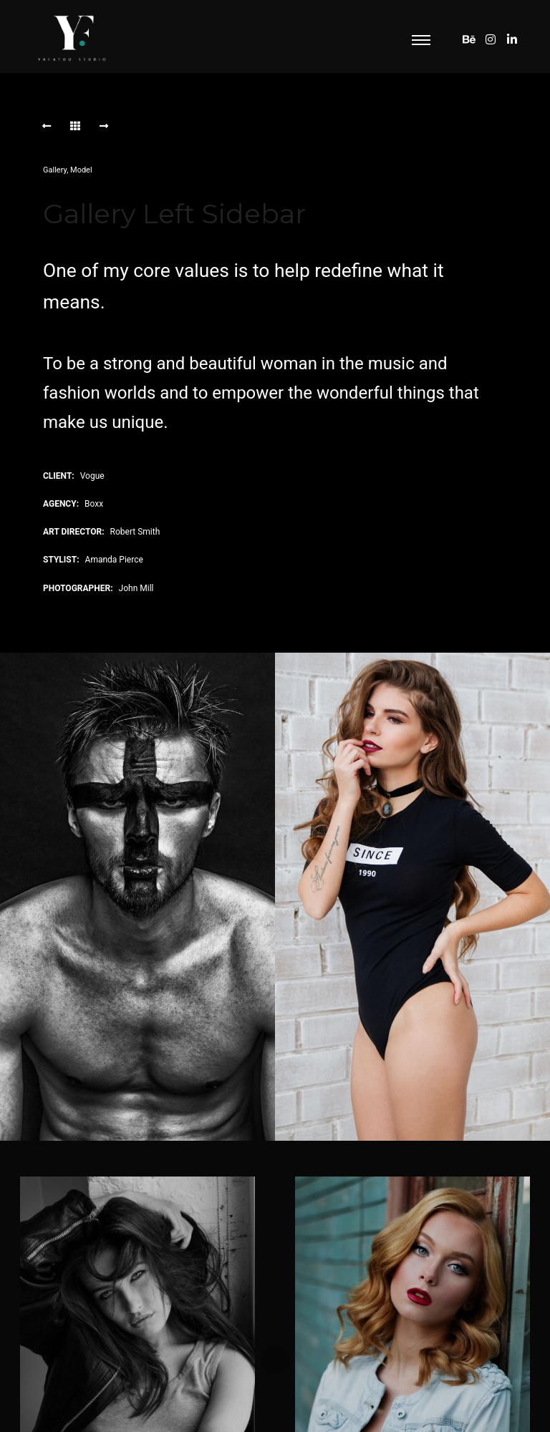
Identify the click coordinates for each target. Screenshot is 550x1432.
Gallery (55, 170)
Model (81, 170)
